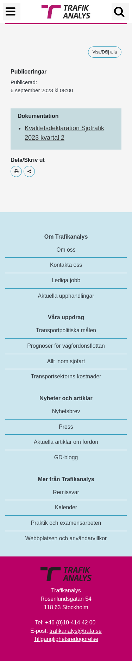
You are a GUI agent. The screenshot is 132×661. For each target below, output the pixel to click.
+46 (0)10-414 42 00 (70, 622)
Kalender (66, 507)
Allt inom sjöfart (66, 361)
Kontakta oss (66, 265)
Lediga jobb (66, 280)
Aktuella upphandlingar (66, 296)
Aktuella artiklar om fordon (66, 442)
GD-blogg (66, 457)
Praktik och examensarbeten (66, 523)
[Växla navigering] (11, 11)
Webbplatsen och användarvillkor (66, 538)
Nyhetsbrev (66, 411)
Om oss (65, 250)
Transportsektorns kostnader (66, 376)
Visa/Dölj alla (105, 52)
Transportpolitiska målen (66, 330)
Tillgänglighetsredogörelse (66, 639)
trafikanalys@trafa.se (76, 631)
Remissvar (66, 492)
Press (66, 427)
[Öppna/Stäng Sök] (120, 11)
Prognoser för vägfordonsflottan (66, 346)
